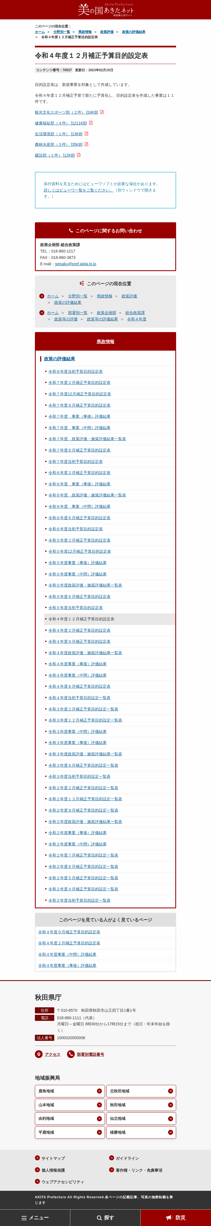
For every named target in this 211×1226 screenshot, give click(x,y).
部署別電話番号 (90, 1054)
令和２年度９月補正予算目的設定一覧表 (83, 810)
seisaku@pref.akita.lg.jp (75, 264)
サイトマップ (53, 1158)
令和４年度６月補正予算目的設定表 (79, 686)
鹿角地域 (46, 1091)
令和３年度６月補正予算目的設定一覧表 (83, 765)
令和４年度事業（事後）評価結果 (77, 664)
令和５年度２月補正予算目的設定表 (79, 540)
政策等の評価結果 (102, 319)
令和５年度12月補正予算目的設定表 (79, 551)
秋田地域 (117, 1105)
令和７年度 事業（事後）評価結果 (79, 416)
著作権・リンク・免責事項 (139, 1170)
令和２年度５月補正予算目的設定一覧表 (83, 878)
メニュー (39, 1217)
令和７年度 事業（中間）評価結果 (79, 427)
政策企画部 (106, 312)
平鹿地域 (46, 1132)
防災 (181, 1217)
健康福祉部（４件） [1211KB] (61, 123)
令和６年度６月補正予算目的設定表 (79, 518)
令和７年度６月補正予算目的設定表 (79, 450)
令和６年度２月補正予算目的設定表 (79, 472)
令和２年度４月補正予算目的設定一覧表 (83, 889)
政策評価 (107, 32)
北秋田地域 (119, 1091)
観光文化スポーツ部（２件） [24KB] (66, 112)
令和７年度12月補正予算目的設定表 (79, 394)
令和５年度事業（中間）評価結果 (77, 574)
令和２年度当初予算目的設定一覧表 (79, 900)
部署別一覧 (78, 312)
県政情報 (85, 32)
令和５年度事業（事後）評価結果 (77, 562)
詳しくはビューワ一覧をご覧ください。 (79, 190)
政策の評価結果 (133, 32)
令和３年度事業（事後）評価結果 (77, 742)
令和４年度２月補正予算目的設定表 (79, 630)
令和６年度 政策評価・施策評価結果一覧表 (87, 495)
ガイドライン (127, 1158)
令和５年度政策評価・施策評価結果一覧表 (85, 585)
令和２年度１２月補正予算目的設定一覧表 (85, 799)
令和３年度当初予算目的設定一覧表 (79, 776)
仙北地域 (117, 1118)
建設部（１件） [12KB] (55, 155)
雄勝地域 (117, 1132)
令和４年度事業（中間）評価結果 (77, 675)
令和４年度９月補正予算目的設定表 (79, 641)
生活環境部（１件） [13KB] (59, 134)
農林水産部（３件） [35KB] (59, 144)
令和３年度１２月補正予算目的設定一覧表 (85, 720)
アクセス (52, 1054)
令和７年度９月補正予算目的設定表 (79, 405)
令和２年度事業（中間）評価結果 (77, 844)
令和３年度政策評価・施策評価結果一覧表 (85, 754)
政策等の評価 (66, 319)
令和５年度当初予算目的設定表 (75, 607)
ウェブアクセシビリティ (63, 1182)
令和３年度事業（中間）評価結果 (77, 731)
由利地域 (46, 1118)
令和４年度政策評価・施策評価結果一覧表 (85, 653)
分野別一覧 (61, 32)
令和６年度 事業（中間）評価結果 (79, 506)
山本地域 (46, 1105)
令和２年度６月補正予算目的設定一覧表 (83, 866)
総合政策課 (135, 312)
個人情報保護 (53, 1170)
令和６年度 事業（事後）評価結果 (79, 484)
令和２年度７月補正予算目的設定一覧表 (83, 855)
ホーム (40, 32)
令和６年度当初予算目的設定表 (75, 529)
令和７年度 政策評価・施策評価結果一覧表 (87, 439)
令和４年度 (136, 319)
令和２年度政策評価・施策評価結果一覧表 (85, 821)
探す (109, 1217)
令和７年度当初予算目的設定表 (75, 461)
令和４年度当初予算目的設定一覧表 (79, 697)
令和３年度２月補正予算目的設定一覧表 (83, 709)
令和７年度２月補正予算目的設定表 (79, 382)
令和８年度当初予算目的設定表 (75, 371)
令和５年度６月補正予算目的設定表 (79, 596)
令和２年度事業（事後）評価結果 (77, 832)
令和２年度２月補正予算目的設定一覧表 (83, 788)
